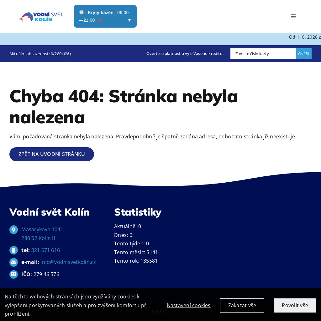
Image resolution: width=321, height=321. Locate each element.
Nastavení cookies (189, 310)
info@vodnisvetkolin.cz (68, 262)
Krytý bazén (100, 12)
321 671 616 (45, 250)
